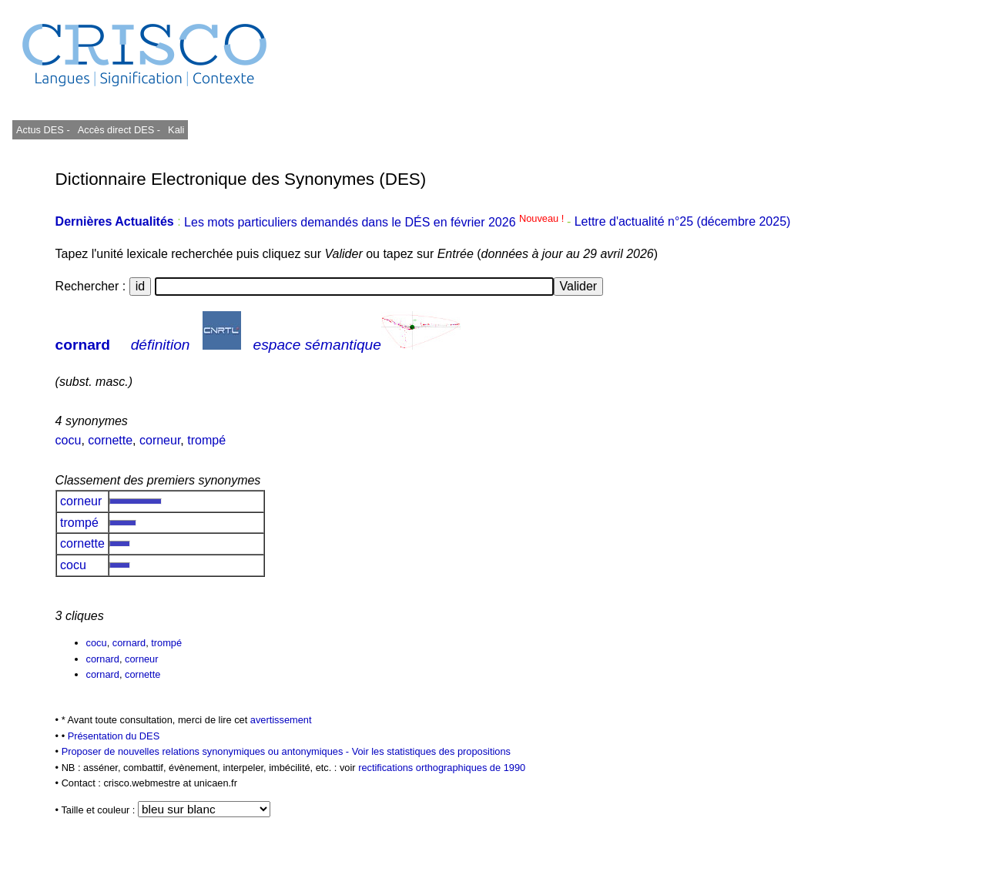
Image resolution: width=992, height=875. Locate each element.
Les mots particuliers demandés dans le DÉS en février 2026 (375, 222)
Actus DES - (43, 130)
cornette (110, 440)
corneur (159, 440)
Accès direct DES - (119, 130)
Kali (176, 130)
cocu (68, 440)
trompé (206, 440)
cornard (82, 345)
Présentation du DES (114, 736)
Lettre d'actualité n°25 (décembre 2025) (683, 222)
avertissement (281, 720)
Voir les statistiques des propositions (431, 751)
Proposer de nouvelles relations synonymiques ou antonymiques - (207, 751)
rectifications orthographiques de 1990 (441, 767)
